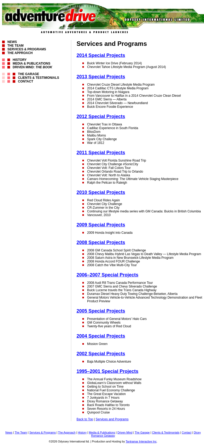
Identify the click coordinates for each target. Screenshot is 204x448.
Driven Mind (124, 432)
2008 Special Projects (101, 242)
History (20, 60)
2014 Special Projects (101, 55)
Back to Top (85, 419)
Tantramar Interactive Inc (141, 441)
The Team (15, 45)
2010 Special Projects (101, 192)
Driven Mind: (32, 67)
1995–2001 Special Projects (107, 371)
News (12, 42)
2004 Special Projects (101, 336)
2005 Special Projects (101, 311)
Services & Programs (26, 49)
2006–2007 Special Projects (107, 274)
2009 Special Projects (101, 224)
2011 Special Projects (101, 152)
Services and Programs (112, 419)
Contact (25, 81)
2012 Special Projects (101, 116)
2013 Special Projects (101, 76)
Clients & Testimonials (38, 78)
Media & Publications (31, 63)
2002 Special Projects (101, 353)
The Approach (20, 53)
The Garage (28, 74)
